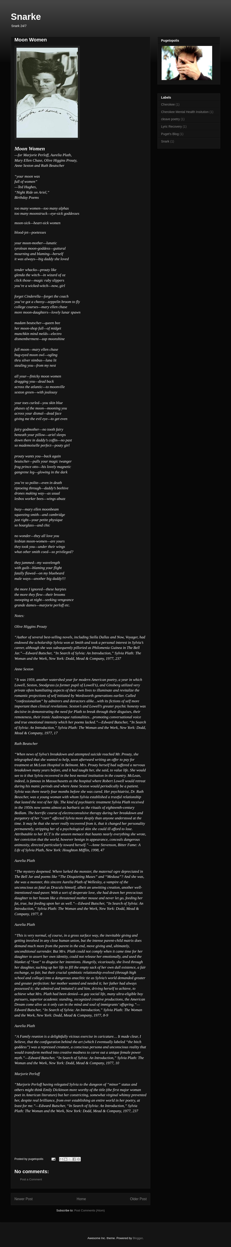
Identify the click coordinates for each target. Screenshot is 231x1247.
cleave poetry (170, 119)
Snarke (26, 17)
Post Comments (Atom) (89, 1210)
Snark (165, 141)
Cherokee (168, 104)
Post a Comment (31, 1179)
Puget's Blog (170, 134)
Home (81, 1199)
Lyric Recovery (171, 126)
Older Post (138, 1199)
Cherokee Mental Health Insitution (185, 112)
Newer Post (23, 1199)
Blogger (138, 1238)
